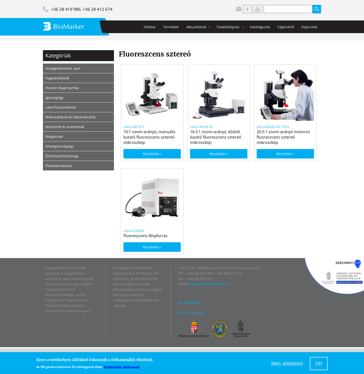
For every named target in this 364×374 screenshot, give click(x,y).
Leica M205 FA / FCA (273, 126)
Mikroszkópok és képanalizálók (70, 117)
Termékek (171, 27)
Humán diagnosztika (62, 87)
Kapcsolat (309, 27)
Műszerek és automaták (64, 126)
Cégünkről (285, 27)
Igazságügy (54, 97)
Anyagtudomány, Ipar (63, 68)
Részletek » (152, 153)
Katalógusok (260, 27)
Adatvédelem (189, 302)
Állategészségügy (59, 146)
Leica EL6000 (133, 230)
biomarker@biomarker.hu (210, 284)
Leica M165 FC (201, 126)
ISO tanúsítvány (191, 312)
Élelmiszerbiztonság (61, 156)
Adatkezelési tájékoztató (121, 367)
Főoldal (149, 27)
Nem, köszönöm (287, 363)
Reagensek (54, 136)
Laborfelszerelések (60, 107)
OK (318, 363)
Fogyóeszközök (57, 78)
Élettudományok (58, 165)
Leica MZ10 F (133, 126)
